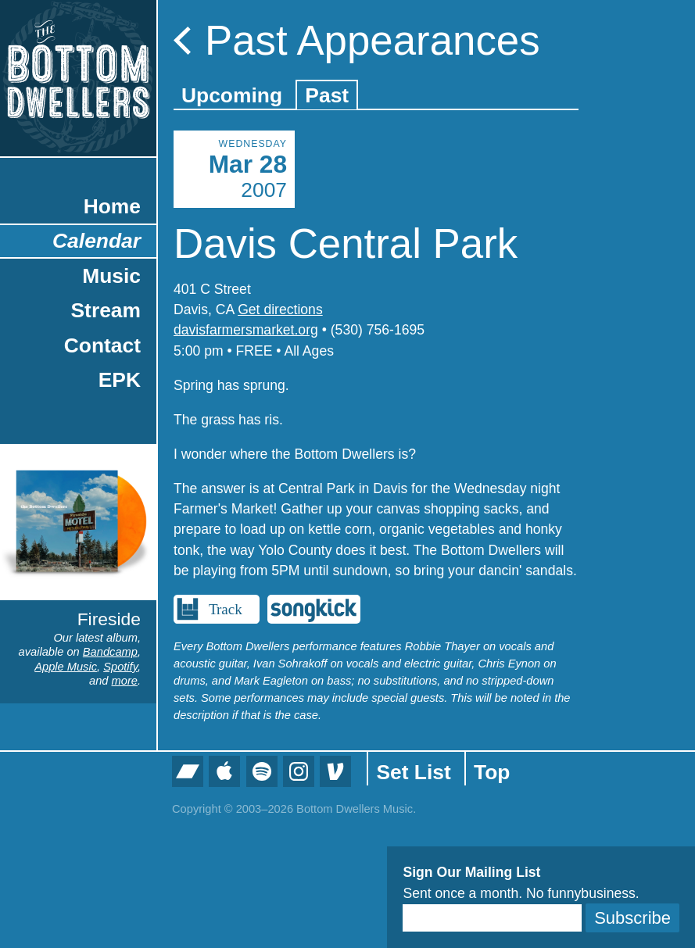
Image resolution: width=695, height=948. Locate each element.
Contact (102, 345)
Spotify (120, 666)
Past (327, 95)
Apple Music (65, 666)
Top (492, 772)
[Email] (492, 918)
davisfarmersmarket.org (246, 330)
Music (111, 276)
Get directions (280, 309)
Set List (413, 772)
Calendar (96, 240)
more (125, 680)
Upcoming (231, 95)
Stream (106, 310)
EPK (120, 380)
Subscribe (632, 918)
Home (112, 206)
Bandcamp (110, 652)
